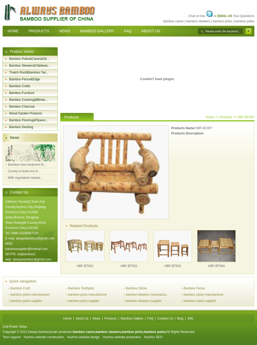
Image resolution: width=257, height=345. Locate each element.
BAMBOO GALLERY (97, 31)
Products (110, 318)
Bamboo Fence (194, 288)
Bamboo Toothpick (81, 288)
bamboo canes (173, 21)
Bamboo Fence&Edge (24, 79)
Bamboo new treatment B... (27, 164)
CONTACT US (19, 42)
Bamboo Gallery (132, 318)
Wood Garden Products (25, 113)
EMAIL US (224, 16)
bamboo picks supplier (83, 301)
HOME (13, 31)
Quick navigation (22, 281)
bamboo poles (244, 21)
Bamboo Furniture (21, 93)
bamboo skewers (198, 21)
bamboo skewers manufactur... (147, 294)
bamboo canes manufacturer (204, 294)
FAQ (127, 31)
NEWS (64, 31)
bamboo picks (222, 21)
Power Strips (18, 326)
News (14, 137)
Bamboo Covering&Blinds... (28, 100)
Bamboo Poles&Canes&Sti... (29, 59)
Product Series (22, 51)
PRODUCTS (39, 31)
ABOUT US (150, 31)
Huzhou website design (83, 337)
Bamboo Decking (21, 127)
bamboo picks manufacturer (87, 294)
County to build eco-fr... (24, 171)
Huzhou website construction (44, 337)
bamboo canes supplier (200, 301)
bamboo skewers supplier (144, 301)
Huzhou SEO (153, 337)
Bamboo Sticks (136, 288)
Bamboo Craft (20, 288)
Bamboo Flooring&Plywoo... (28, 120)
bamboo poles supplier (26, 301)
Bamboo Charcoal (21, 106)
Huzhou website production (122, 337)
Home (210, 117)
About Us (82, 318)
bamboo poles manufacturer (30, 294)
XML (190, 318)
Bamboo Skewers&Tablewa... (29, 65)
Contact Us (19, 192)
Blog (180, 318)
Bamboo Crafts (19, 86)
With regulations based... (25, 178)
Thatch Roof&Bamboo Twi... (28, 72)
